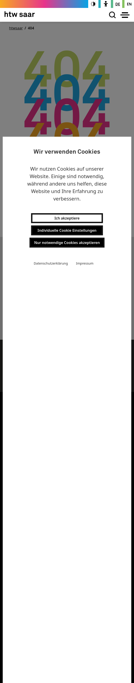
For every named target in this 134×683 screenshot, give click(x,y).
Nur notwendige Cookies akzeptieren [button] (67, 242)
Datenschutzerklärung (51, 263)
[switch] (93, 4)
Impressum (84, 263)
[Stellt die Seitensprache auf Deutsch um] (117, 4)
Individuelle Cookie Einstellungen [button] (66, 230)
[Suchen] (111, 15)
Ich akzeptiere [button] (67, 218)
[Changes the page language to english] (129, 4)
